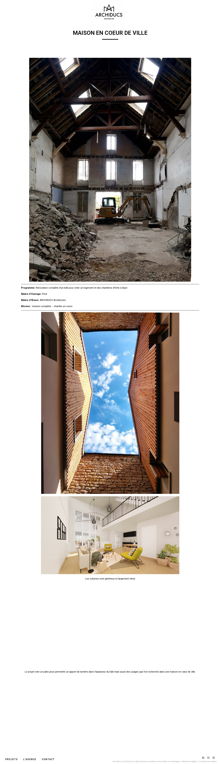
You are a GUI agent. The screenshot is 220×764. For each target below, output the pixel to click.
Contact (48, 759)
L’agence (29, 759)
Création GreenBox (208, 761)
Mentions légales (189, 761)
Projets (11, 759)
